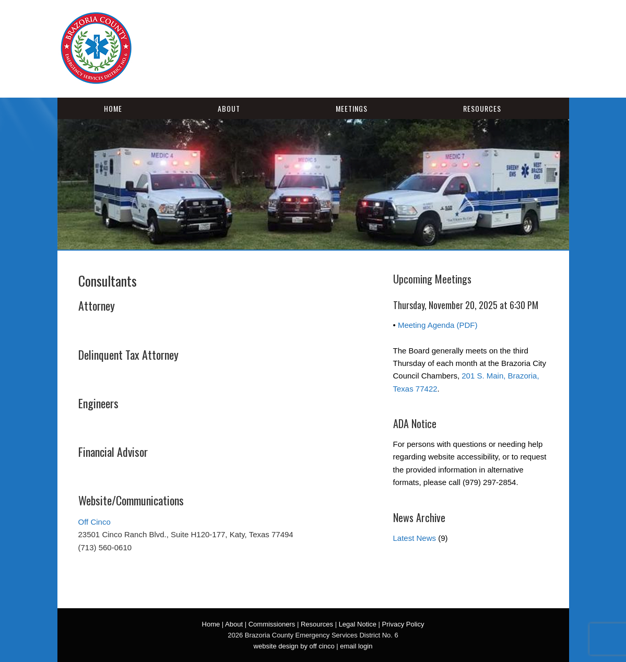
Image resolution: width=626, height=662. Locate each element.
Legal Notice (357, 624)
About (229, 108)
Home (113, 108)
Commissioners (272, 624)
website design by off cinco (294, 646)
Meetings (352, 108)
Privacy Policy (403, 624)
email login (356, 646)
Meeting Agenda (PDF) (438, 325)
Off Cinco (94, 521)
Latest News (414, 538)
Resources (482, 108)
